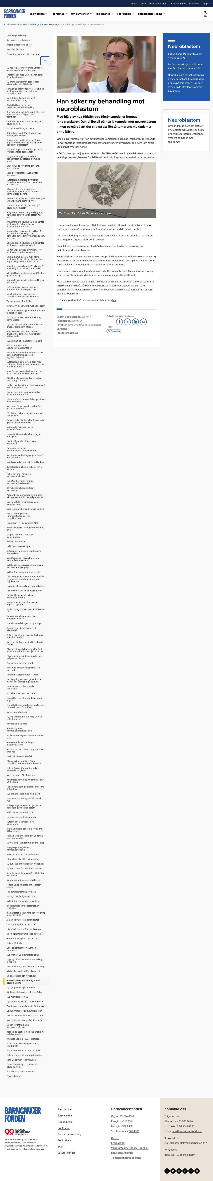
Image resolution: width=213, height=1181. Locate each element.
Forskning (114, 331)
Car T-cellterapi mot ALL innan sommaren (21, 949)
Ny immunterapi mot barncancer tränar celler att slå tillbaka (22, 83)
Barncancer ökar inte (16, 723)
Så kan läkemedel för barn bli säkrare (24, 1015)
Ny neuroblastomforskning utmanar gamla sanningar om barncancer (24, 69)
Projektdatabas (13, 1076)
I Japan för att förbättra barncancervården (17, 1026)
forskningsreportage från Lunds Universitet (131, 157)
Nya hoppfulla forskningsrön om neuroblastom (22, 503)
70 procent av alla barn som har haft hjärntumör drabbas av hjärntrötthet (24, 650)
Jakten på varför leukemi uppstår (22, 919)
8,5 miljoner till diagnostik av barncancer (20, 489)
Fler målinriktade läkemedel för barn (24, 590)
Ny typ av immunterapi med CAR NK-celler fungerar (24, 717)
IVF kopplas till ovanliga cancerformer (24, 933)
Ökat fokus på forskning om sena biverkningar (22, 167)
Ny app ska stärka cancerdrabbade (23, 880)
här (114, 300)
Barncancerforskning (17, 24)
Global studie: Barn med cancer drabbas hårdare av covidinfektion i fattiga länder (23, 334)
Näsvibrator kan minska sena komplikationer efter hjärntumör (22, 295)
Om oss (115, 1138)
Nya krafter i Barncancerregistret (22, 954)
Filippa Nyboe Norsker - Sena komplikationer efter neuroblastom (23, 762)
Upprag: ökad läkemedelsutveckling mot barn (24, 960)
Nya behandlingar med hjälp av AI (23, 793)
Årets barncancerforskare (19, 44)
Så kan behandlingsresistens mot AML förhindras (25, 788)
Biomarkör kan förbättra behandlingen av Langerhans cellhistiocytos (25, 199)
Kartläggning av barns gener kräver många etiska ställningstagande (24, 680)
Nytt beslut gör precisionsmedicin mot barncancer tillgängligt (25, 566)
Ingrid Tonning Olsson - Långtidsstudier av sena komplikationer (18, 516)
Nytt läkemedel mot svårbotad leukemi (25, 462)
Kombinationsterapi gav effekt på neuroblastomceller (23, 206)
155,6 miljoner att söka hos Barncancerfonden (19, 596)
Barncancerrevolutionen (18, 40)
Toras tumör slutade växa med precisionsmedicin (21, 617)
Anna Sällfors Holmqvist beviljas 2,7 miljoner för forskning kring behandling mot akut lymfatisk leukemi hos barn (25, 235)
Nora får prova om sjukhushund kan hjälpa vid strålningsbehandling (24, 372)
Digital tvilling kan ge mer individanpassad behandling (20, 106)
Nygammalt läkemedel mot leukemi (24, 340)
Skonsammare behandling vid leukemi (25, 508)
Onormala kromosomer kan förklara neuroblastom (24, 122)
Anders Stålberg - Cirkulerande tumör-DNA (25, 528)
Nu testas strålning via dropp (20, 128)
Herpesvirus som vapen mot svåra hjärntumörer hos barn (23, 393)
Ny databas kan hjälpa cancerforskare (24, 1001)
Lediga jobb (117, 1142)
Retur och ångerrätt (122, 1152)
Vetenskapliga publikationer (20, 1071)
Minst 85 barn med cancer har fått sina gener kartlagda (25, 274)
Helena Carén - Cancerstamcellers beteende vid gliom (22, 769)
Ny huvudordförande (16, 711)
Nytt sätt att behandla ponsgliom (22, 901)
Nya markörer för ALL (17, 996)
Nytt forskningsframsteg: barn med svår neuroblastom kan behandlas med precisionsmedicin (25, 364)
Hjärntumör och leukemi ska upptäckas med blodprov (25, 400)
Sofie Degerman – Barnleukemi (21, 1059)
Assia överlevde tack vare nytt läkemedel (21, 629)
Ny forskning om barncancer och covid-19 (25, 610)
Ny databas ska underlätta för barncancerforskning (21, 99)
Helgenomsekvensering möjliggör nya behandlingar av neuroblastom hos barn (25, 215)
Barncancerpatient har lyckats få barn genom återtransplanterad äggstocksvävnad (24, 355)
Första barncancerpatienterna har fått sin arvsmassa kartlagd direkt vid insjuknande (25, 579)
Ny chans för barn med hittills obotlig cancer (24, 643)
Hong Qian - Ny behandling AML (22, 522)
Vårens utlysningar (15, 541)
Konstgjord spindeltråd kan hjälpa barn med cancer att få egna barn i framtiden (25, 114)
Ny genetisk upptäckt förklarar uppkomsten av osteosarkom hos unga (23, 159)
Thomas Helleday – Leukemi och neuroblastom (22, 1065)
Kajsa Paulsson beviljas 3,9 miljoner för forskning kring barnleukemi (25, 244)
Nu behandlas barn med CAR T (21, 693)
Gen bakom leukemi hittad (19, 662)
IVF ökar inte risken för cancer (21, 975)
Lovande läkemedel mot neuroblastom (25, 585)
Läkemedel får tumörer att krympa (23, 929)
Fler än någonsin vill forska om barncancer (21, 442)
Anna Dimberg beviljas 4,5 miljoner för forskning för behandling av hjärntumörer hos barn (25, 224)
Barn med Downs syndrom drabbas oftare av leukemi (24, 407)
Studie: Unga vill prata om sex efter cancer (23, 886)
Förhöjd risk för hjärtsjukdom (20, 896)
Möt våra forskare (15, 49)
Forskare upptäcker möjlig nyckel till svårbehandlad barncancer (24, 150)
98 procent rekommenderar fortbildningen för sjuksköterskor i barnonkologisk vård (23, 191)
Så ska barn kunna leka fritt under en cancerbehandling (24, 837)
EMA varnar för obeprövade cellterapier (20, 687)
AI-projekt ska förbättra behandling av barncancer (25, 281)
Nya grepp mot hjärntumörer (20, 987)
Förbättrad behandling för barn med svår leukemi (24, 414)
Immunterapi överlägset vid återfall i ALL (24, 799)
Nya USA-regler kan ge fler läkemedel (24, 1020)
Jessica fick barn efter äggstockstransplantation (19, 346)
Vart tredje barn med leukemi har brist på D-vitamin (25, 780)
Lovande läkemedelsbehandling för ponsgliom (23, 435)
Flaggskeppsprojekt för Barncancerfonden (17, 848)
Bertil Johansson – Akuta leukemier (23, 1050)
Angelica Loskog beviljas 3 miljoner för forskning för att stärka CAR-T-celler (25, 267)
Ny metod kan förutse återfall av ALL (24, 868)
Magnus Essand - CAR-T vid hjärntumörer (19, 535)
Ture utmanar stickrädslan (19, 301)
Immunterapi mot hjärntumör (21, 817)
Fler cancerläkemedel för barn (21, 891)
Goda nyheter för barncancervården (24, 1010)
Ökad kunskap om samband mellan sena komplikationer (24, 379)
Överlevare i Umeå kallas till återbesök (25, 1006)
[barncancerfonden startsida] (15, 13)
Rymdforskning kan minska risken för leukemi (24, 468)
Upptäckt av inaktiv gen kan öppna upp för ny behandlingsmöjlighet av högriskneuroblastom (24, 142)
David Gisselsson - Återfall (19, 756)
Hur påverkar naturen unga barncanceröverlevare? (20, 482)
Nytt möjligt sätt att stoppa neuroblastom (19, 428)
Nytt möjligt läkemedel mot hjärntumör (20, 823)
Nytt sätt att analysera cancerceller (23, 571)
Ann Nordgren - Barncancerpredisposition (19, 729)
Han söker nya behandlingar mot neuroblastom (23, 981)
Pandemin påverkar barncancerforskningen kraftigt (21, 449)
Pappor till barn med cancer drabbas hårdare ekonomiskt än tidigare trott (24, 496)
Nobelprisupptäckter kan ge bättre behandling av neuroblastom (23, 806)
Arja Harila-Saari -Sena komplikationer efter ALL (25, 750)
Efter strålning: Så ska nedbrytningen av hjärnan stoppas (24, 657)
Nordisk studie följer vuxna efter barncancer (22, 174)
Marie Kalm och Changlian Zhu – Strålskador (22, 1044)
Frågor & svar (171, 1116)
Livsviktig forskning (16, 35)
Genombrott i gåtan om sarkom (22, 938)
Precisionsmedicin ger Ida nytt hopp (24, 623)
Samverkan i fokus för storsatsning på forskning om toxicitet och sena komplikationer (25, 91)
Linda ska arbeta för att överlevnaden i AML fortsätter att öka (25, 386)
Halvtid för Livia (14, 943)
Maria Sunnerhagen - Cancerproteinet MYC (25, 736)
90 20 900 (134, 1131)
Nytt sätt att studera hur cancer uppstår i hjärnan (22, 603)
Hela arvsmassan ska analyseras (22, 854)
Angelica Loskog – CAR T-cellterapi (23, 1038)
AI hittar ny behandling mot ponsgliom (25, 305)
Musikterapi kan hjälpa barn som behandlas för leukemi (22, 559)
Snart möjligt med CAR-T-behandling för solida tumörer (24, 76)
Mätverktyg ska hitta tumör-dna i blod (25, 842)
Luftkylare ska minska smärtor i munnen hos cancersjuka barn (21, 288)
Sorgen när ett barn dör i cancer (22, 674)
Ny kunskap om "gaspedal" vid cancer (25, 863)
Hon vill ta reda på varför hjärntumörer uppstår (25, 699)
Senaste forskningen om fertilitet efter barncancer (25, 874)
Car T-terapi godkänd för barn (21, 924)
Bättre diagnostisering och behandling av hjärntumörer (25, 1033)
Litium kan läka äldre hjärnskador (22, 859)
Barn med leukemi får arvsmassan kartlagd (23, 668)
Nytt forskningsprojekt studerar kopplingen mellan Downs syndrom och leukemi (24, 182)
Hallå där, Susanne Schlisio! (19, 812)
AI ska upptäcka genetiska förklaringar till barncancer (25, 830)
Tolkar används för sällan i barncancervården (19, 475)
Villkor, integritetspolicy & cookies (129, 1147)
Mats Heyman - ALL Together (20, 774)
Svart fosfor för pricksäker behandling (25, 966)
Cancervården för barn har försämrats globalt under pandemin (25, 421)
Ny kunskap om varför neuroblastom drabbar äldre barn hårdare (24, 325)
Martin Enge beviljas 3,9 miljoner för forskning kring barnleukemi (24, 251)
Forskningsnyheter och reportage (44, 24)
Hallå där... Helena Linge (18, 546)
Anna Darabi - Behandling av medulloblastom (20, 743)
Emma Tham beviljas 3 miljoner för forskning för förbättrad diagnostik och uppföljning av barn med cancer (25, 259)
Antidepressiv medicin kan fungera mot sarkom (23, 552)
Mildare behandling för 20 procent (23, 971)
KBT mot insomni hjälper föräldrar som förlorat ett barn (25, 311)
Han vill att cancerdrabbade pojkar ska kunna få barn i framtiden (25, 706)
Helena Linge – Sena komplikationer (24, 1055)
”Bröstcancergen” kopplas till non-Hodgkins (23, 907)
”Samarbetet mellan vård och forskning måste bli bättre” (25, 914)
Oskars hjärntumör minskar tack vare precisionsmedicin (24, 636)
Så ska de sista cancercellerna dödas (24, 992)
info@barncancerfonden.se (187, 1131)
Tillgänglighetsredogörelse (126, 1157)
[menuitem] (26, 35)
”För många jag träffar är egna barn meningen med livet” (23, 134)
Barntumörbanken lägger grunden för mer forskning (25, 456)
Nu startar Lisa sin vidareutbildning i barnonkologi (24, 318)
